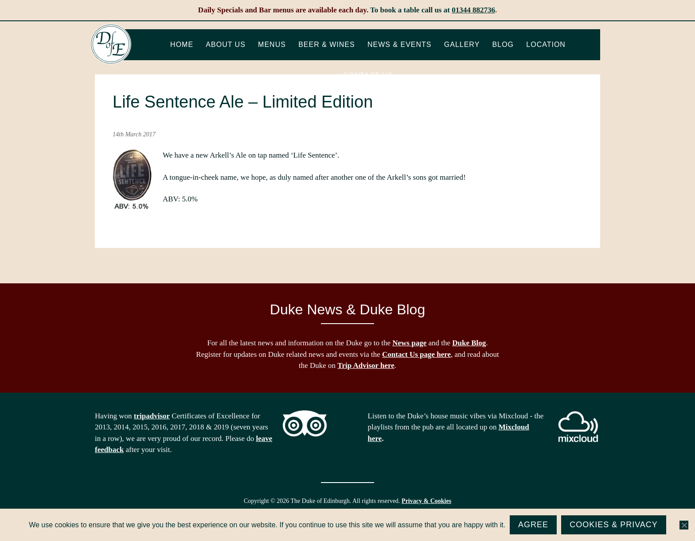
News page (409, 343)
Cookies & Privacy (614, 524)
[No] (683, 525)
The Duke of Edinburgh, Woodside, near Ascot (110, 44)
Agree (533, 524)
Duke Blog (469, 343)
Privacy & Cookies (426, 501)
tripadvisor (152, 416)
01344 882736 (473, 10)
